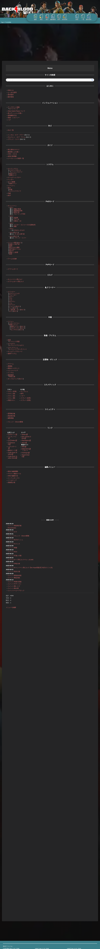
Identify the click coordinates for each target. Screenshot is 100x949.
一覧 (83, 17)
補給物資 (9, 374)
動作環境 (9, 96)
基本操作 (9, 93)
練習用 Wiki (36, 913)
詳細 (18, 874)
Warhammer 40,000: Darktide (17, 929)
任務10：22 (15, 220)
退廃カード (11, 174)
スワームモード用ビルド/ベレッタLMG (18, 558)
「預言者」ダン (12, 308)
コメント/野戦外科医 (12, 576)
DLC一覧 (9, 129)
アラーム (57, 412)
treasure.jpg (7, 879)
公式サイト (9, 433)
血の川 (9, 249)
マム (8, 297)
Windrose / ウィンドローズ (16, 931)
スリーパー (90, 132)
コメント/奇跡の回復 (12, 582)
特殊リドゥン (11, 324)
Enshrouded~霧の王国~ (15, 905)
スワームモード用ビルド (14, 280)
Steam (22, 433)
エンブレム (22, 390)
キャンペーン (47, 75)
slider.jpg (38, 877)
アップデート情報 (12, 106)
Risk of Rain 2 (12, 917)
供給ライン (11, 182)
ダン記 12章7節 (17, 233)
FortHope (23, 452)
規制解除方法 (10, 114)
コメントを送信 (84, 777)
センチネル (12, 328)
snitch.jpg (70, 877)
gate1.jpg (38, 874)
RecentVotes (10, 527)
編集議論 (9, 417)
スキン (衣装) (10, 390)
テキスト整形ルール (12, 472)
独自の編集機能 (11, 470)
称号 (20, 392)
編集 (35, 17)
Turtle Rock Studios (10, 452)
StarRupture (11, 920)
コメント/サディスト (12, 584)
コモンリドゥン (12, 322)
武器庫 (14, 217)
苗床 (8, 253)
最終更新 (89, 17)
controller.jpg (7, 874)
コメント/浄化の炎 (12, 562)
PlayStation (23, 439)
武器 (7, 339)
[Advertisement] (50, 42)
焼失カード (11, 172)
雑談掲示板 (9, 415)
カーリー (10, 304)
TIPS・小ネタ (10, 153)
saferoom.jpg (7, 877)
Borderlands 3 (12, 898)
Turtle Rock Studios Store (10, 456)
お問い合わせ (37, 898)
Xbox (21, 442)
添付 (59, 17)
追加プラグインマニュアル (41, 920)
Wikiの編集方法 (11, 475)
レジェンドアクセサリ (14, 344)
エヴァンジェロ (12, 292)
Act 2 (79, 102)
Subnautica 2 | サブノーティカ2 (17, 922)
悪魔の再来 (15, 208)
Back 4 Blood (12, 896)
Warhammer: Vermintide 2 (16, 927)
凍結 (41, 17)
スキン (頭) (9, 392)
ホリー (9, 295)
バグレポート (10, 445)
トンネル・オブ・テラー (14, 134)
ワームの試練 (10, 258)
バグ (7, 119)
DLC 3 (14, 235)
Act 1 (9, 206)
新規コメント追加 (49, 754)
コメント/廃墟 (10, 546)
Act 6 (9, 235)
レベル (60, 75)
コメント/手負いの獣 (12, 554)
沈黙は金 (54, 416)
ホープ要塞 (9, 181)
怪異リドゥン (13, 325)
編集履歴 (53, 17)
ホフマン (10, 300)
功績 (54, 469)
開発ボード (9, 449)
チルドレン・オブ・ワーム (14, 136)
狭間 (8, 245)
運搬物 (8, 365)
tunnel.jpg (38, 879)
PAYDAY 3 (11, 912)
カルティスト (13, 327)
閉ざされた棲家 (12, 246)
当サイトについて (38, 896)
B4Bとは (9, 89)
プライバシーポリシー (39, 903)
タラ (8, 310)
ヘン (8, 307)
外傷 (8, 188)
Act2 (54, 75)
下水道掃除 (49, 67)
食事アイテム (10, 352)
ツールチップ (10, 479)
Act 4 (9, 227)
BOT (7, 194)
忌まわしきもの (17, 229)
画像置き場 (9, 481)
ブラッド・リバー (12, 138)
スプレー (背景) (24, 399)
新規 (77, 17)
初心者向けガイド (12, 148)
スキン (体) (9, 395)
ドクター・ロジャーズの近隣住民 (23, 224)
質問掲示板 (9, 412)
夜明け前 (14, 211)
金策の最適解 (10, 155)
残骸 (13, 225)
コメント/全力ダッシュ (13, 539)
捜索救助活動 (16, 209)
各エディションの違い (13, 112)
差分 (47, 17)
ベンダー (9, 178)
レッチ (84, 400)
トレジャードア (51, 112)
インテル (9, 371)
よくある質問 (10, 91)
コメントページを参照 (70, 490)
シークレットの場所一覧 (14, 157)
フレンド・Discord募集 (13, 421)
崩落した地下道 (12, 243)
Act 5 (9, 231)
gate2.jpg (70, 874)
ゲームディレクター (12, 176)
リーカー (51, 142)
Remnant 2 (11, 915)
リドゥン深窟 (10, 241)
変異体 (68, 139)
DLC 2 (14, 231)
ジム (8, 302)
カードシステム (11, 167)
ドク (8, 299)
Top (2, 22)
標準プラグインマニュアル (41, 917)
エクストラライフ (13, 190)
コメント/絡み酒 (11, 589)
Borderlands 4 (12, 901)
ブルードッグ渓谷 (17, 213)
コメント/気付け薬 (12, 572)
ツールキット (50, 114)
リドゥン (9, 320)
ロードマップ (11, 108)
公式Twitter (9, 439)
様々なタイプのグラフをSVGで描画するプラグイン (75, 908)
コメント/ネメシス (12, 543)
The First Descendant (14, 924)
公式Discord (9, 442)
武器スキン (9, 399)
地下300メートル (13, 248)
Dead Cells (11, 903)
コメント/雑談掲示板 (12, 524)
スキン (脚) (9, 397)
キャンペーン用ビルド (13, 278)
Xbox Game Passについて (14, 110)
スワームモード (11, 268)
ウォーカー (11, 294)
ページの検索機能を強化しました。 (70, 899)
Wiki (21, 445)
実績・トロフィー (12, 116)
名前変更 (65, 17)
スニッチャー (47, 251)
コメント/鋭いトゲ (12, 586)
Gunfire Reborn (12, 910)
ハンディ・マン (82, 108)
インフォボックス (12, 477)
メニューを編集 (9, 608)
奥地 (79, 111)
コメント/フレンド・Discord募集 (16, 535)
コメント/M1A (10, 550)
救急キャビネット (12, 367)
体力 (7, 187)
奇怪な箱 (10, 375)
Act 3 (9, 222)
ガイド (24, 449)
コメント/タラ (10, 531)
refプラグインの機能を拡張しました (70, 920)
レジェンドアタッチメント (16, 348)
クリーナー (9, 291)
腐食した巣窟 (11, 251)
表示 (52, 91)
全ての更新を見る (65, 927)
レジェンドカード (15, 171)
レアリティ (9, 184)
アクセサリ (9, 343)
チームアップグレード (13, 350)
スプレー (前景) (24, 397)
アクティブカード (13, 169)
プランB (65, 75)
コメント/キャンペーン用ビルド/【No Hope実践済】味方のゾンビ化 (20, 567)
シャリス (10, 305)
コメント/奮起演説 (12, 578)
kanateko (13, 947)
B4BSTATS (23, 448)
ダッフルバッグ (11, 378)
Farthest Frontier (13, 908)
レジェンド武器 (12, 340)
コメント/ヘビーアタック (14, 591)
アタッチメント (11, 346)
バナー (21, 395)
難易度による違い (12, 151)
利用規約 (35, 901)
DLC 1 (18, 241)
